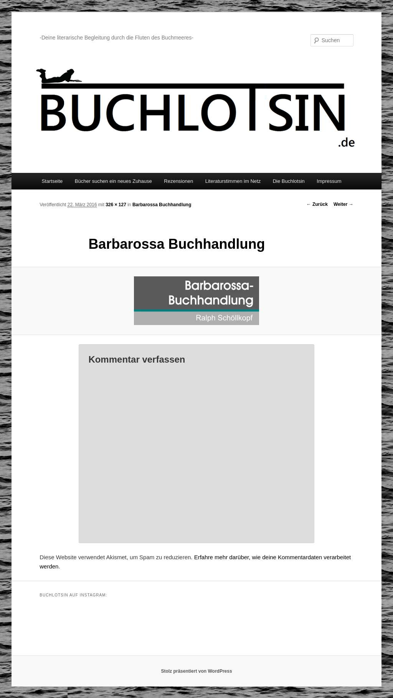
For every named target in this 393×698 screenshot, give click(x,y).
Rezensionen (178, 181)
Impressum (329, 181)
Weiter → (343, 204)
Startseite (52, 181)
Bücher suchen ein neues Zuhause (113, 181)
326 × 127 (116, 204)
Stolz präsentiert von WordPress (196, 671)
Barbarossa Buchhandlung (161, 204)
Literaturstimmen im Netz (233, 181)
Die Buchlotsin (289, 181)
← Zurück (317, 204)
